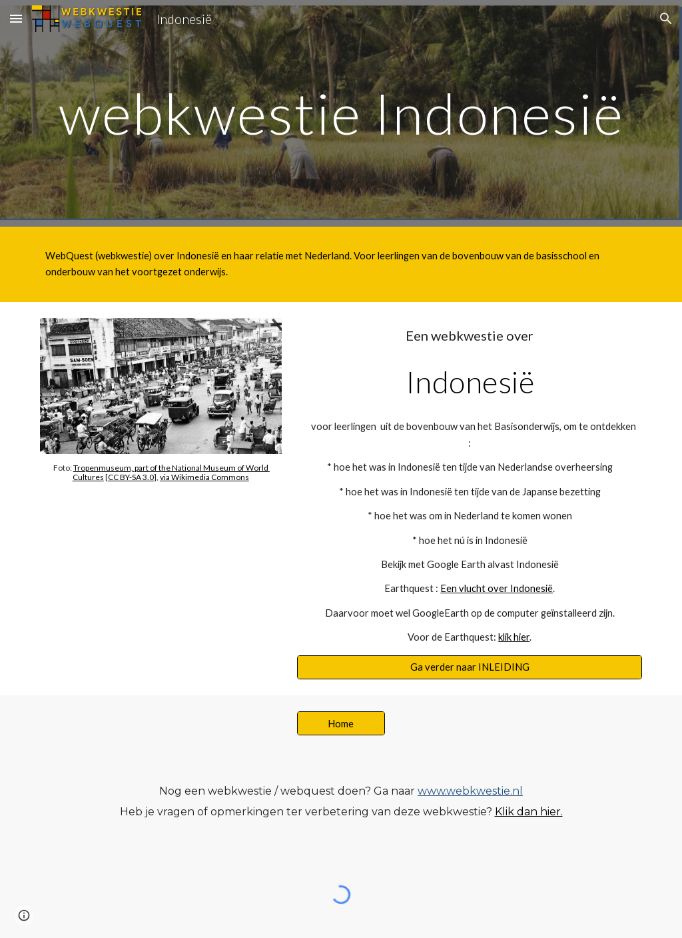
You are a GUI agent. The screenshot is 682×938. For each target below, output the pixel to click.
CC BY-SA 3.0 (131, 477)
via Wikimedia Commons (204, 477)
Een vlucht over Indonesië (496, 588)
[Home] (341, 723)
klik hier (513, 637)
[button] (16, 18)
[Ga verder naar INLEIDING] (469, 667)
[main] (341, 113)
